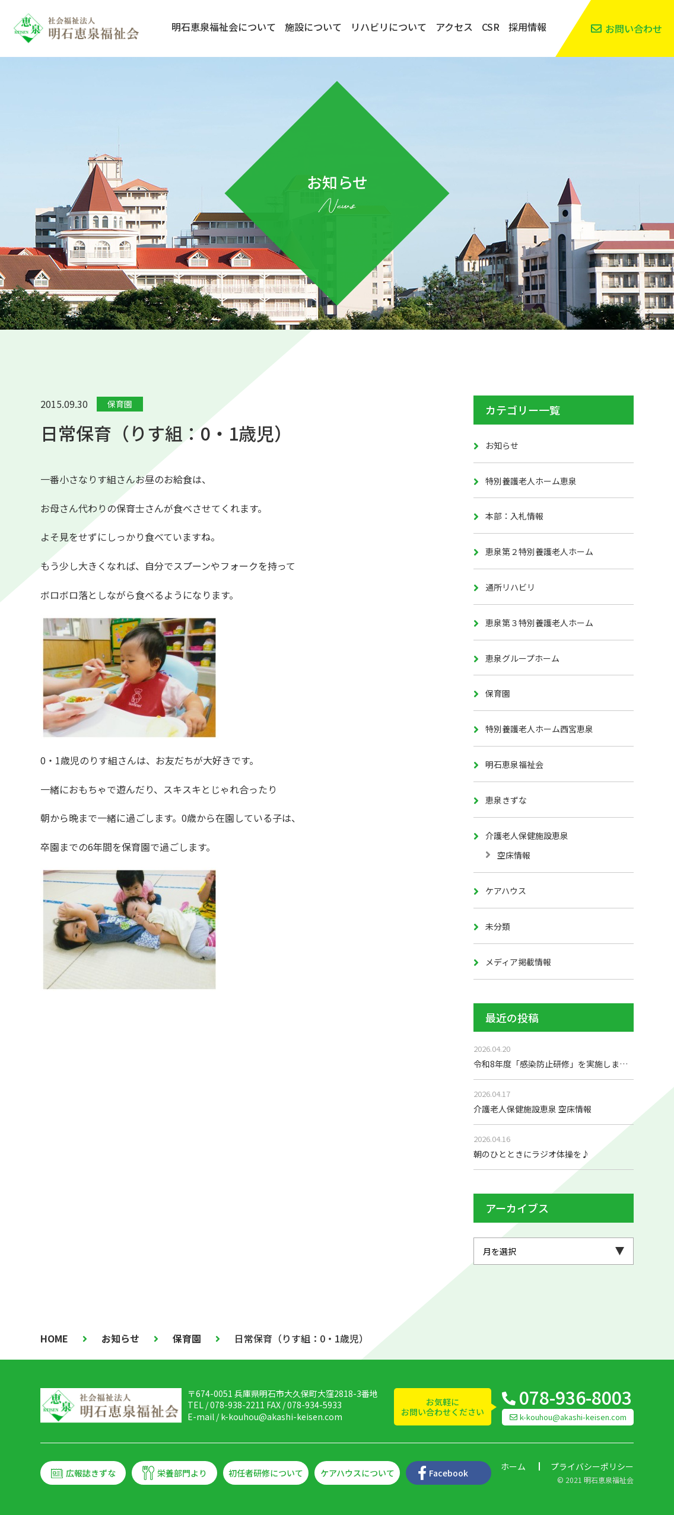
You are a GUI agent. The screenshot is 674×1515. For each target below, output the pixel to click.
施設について (313, 27)
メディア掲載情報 (518, 962)
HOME (54, 1338)
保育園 (119, 404)
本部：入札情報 (514, 516)
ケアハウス (505, 891)
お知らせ (502, 445)
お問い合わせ (633, 28)
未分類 (497, 926)
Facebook (448, 1473)
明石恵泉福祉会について (223, 27)
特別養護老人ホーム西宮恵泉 (539, 729)
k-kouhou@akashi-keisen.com (281, 1416)
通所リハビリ (510, 587)
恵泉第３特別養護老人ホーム (539, 623)
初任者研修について (265, 1473)
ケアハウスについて (357, 1473)
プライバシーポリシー (592, 1466)
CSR (491, 27)
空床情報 (513, 855)
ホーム (513, 1466)
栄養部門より (182, 1473)
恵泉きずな (506, 800)
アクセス (454, 27)
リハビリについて (389, 27)
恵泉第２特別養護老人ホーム (539, 551)
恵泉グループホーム (522, 658)
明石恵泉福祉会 (514, 764)
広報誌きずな (91, 1473)
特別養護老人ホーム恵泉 (531, 481)
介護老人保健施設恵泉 (526, 835)
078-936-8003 (575, 1397)
